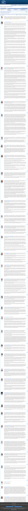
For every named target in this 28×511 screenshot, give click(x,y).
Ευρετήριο (2, 6)
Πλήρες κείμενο (11, 6)
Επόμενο (7, 6)
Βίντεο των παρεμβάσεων (19, 14)
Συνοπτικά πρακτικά (25, 14)
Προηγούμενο (5, 6)
